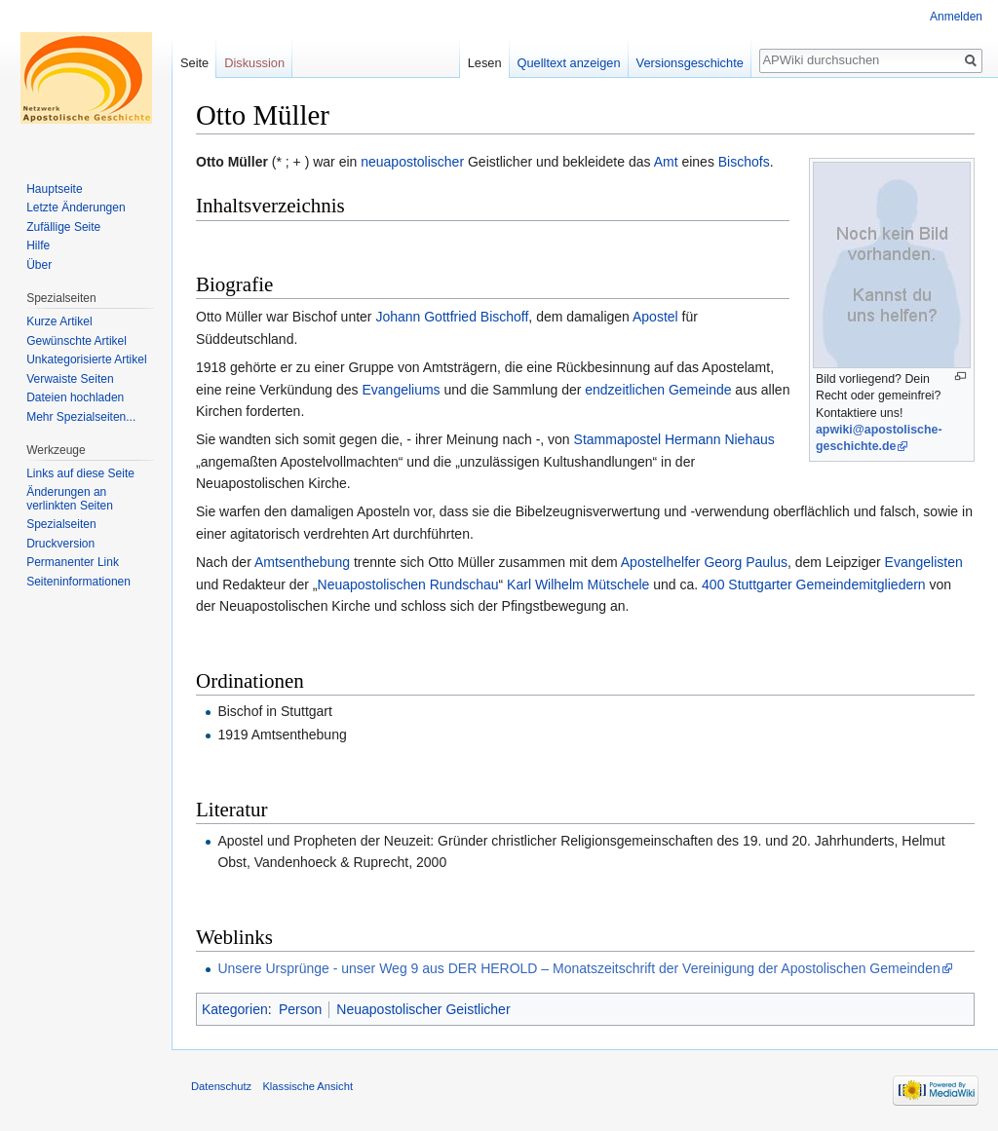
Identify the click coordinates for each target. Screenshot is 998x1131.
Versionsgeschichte (690, 63)
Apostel (655, 316)
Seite (194, 63)
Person (300, 1009)
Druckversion (60, 543)
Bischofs (744, 162)
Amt (666, 162)
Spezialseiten (61, 524)
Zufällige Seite (63, 227)
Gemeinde (700, 389)
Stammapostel (617, 439)
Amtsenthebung (302, 562)
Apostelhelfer (661, 562)
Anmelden (956, 16)
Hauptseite (54, 189)
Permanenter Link (72, 562)
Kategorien (235, 1009)
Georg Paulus (745, 562)
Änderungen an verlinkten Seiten (69, 498)
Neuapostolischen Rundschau (408, 584)
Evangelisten (924, 562)
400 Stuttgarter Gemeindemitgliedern (814, 584)
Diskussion (254, 63)
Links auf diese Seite (80, 473)
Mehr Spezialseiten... (80, 417)
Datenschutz (221, 1086)
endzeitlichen (625, 389)
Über (39, 265)
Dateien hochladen (75, 397)
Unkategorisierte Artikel (86, 359)
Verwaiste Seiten (69, 379)
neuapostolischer (412, 162)
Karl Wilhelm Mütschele (578, 584)
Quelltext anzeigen (569, 63)
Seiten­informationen (78, 581)
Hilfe (38, 245)
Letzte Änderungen (75, 207)
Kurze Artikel (59, 321)
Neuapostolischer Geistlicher (423, 1009)
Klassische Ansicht (307, 1086)
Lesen (485, 63)
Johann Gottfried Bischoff (451, 316)
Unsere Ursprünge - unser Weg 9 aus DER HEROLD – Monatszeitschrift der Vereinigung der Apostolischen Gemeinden (578, 968)
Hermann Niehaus (720, 439)
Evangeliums (401, 389)
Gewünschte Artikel (76, 341)
